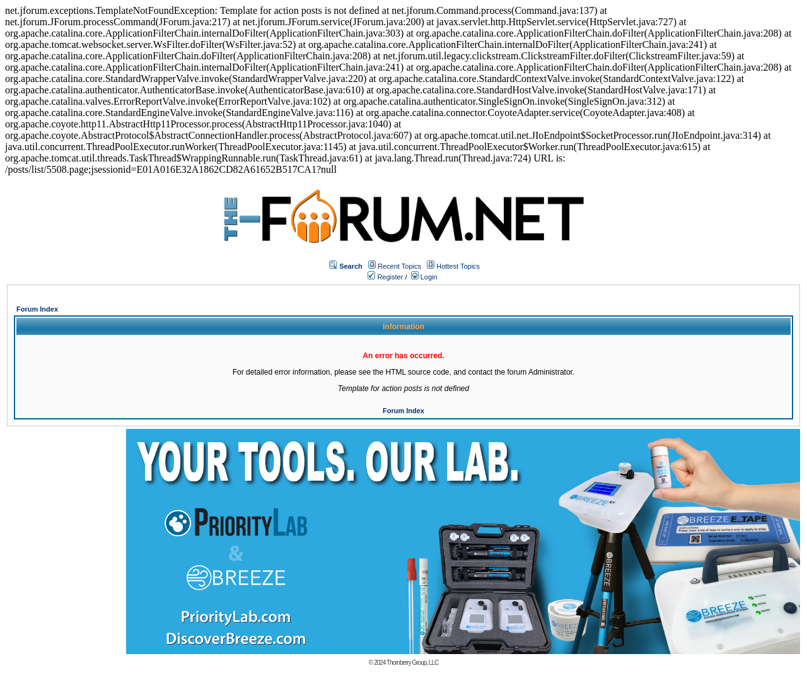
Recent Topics (399, 266)
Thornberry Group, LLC (412, 662)
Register (385, 277)
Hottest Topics (458, 266)
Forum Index (37, 309)
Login (424, 277)
